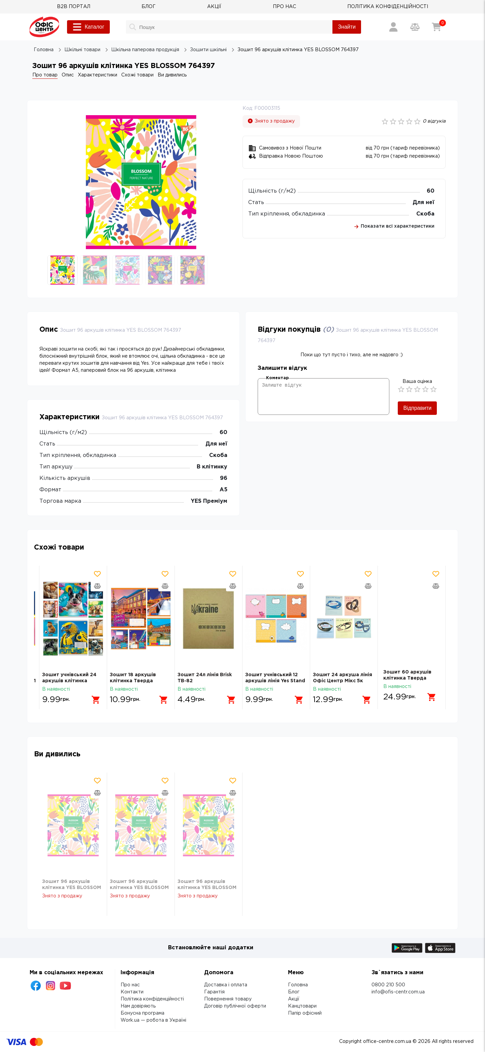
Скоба (425, 214)
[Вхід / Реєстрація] (393, 27)
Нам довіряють (138, 1006)
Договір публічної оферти (235, 1006)
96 (223, 478)
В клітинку (212, 466)
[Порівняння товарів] (415, 27)
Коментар (277, 378)
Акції (293, 999)
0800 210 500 (388, 985)
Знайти (347, 27)
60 (430, 191)
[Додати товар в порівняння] (97, 586)
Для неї (423, 202)
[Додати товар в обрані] (97, 573)
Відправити (417, 408)
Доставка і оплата (225, 985)
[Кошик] (436, 27)
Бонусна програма (142, 1013)
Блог (293, 992)
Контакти (132, 992)
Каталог (88, 27)
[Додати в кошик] (93, 697)
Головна (298, 985)
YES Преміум (209, 501)
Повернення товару (228, 999)
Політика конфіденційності (152, 999)
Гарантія (214, 992)
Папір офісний (305, 1013)
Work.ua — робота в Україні (153, 1020)
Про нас (130, 985)
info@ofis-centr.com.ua (398, 992)
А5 (223, 489)
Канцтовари (302, 1006)
